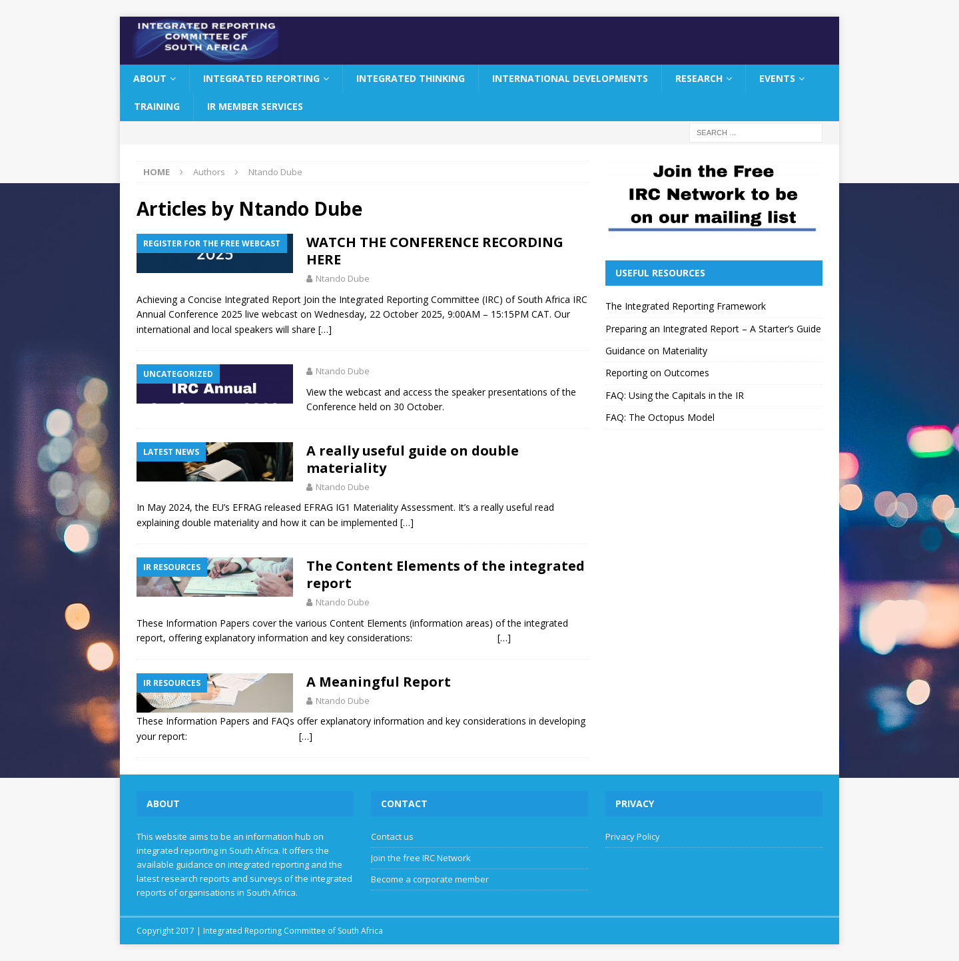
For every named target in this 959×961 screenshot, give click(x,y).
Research (699, 78)
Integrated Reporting (261, 78)
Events (777, 78)
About (149, 78)
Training (157, 106)
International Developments (570, 78)
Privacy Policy (632, 836)
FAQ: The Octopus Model (660, 417)
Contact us (392, 836)
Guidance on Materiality (656, 350)
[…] (325, 329)
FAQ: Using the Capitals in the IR (674, 395)
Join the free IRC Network (421, 858)
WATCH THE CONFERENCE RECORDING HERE (434, 250)
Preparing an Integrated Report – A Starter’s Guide (713, 328)
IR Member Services (255, 106)
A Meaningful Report (378, 682)
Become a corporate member (430, 879)
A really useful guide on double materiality (412, 459)
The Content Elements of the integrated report (445, 574)
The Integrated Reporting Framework (685, 306)
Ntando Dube (343, 278)
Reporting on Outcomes (657, 372)
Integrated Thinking (410, 78)
